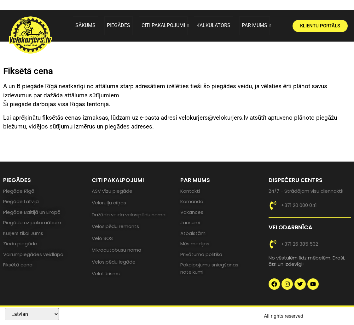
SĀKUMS (85, 25)
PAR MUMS (256, 25)
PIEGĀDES (118, 25)
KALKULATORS (213, 25)
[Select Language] (32, 314)
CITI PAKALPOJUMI (165, 25)
